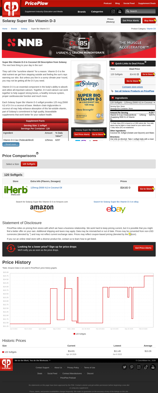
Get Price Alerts (131, 20)
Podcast (108, 3)
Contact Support (42, 366)
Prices (110, 19)
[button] (79, 143)
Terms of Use (89, 366)
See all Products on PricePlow (134, 89)
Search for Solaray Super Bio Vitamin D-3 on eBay (116, 200)
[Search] (140, 11)
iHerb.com (15, 193)
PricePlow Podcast (68, 376)
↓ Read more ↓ (11, 143)
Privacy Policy (73, 366)
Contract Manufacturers (72, 372)
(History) (110, 22)
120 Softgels (29, 162)
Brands (82, 11)
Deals (39, 372)
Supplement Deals (147, 3)
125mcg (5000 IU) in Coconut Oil (46, 186)
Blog (117, 3)
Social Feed (129, 3)
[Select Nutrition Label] (132, 101)
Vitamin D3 (151, 29)
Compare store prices (132, 85)
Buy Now (150, 20)
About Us (58, 366)
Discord (90, 372)
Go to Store (148, 73)
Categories (97, 11)
